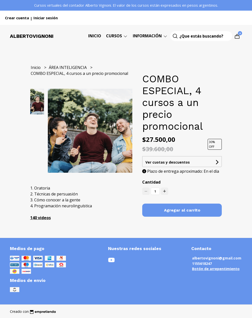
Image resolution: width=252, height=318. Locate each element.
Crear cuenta (17, 17)
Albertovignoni (32, 36)
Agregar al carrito (182, 210)
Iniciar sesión (45, 17)
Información (150, 36)
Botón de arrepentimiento (216, 268)
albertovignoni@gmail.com (216, 258)
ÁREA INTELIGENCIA (68, 67)
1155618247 (202, 263)
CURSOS (117, 36)
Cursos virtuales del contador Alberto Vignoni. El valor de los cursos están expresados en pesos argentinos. (126, 5)
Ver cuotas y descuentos (167, 162)
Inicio (94, 36)
